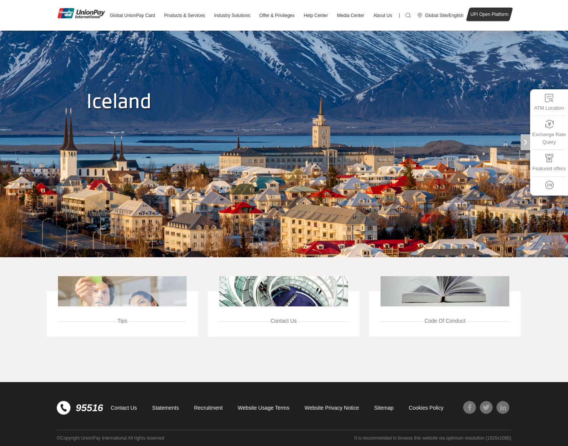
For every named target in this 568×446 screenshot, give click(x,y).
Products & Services (184, 15)
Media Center (350, 15)
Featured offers (549, 162)
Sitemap (383, 408)
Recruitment (208, 408)
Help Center (316, 15)
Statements (165, 408)
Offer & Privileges (277, 15)
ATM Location (549, 102)
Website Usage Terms (263, 408)
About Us (382, 15)
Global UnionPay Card (132, 15)
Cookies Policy (426, 408)
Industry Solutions (232, 15)
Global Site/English (444, 15)
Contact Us (124, 408)
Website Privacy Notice (331, 408)
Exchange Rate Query (549, 132)
